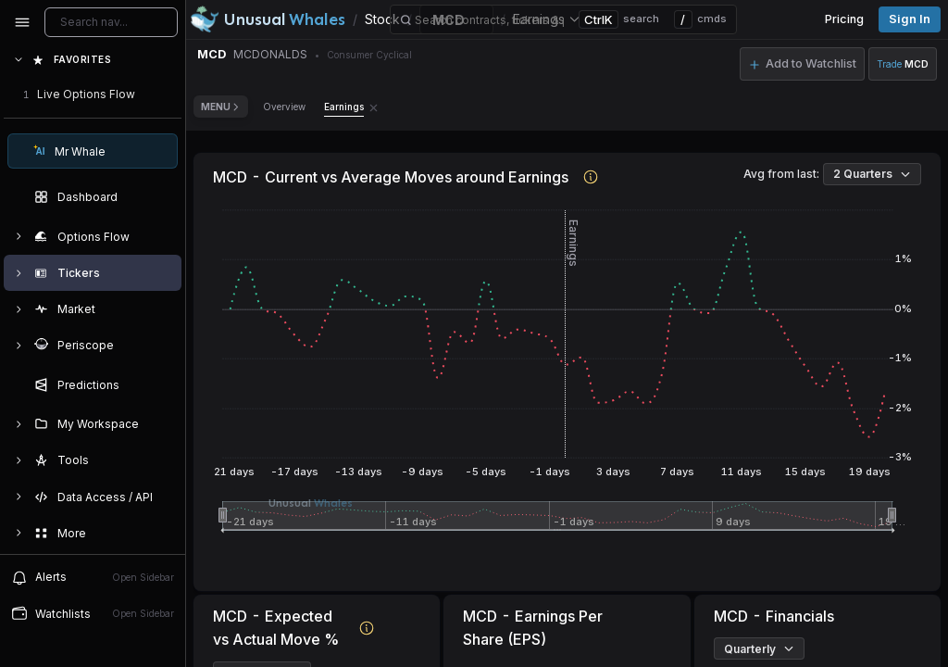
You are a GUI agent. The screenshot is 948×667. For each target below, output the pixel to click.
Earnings (344, 106)
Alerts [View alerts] (92, 577)
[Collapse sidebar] (22, 22)
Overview (284, 106)
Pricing (844, 19)
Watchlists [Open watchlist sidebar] (92, 613)
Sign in (909, 19)
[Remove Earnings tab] (374, 106)
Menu (221, 106)
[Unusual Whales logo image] (267, 19)
